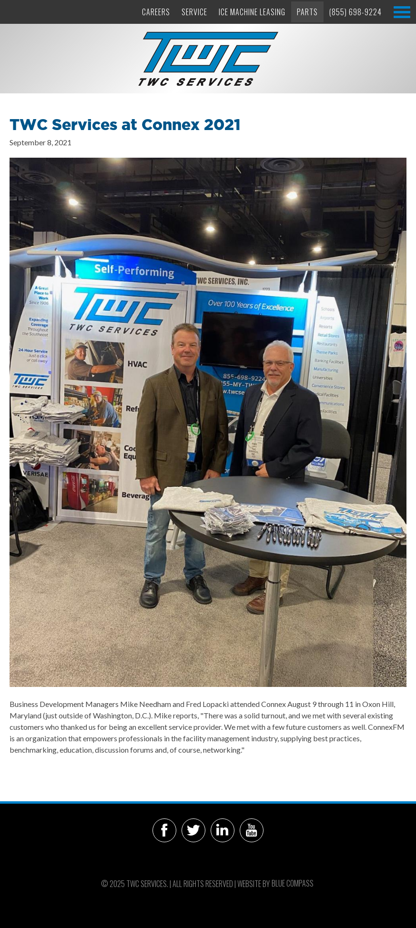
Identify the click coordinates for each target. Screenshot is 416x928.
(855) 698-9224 (355, 12)
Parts (307, 12)
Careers (156, 12)
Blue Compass (293, 883)
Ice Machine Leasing (252, 12)
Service (194, 12)
